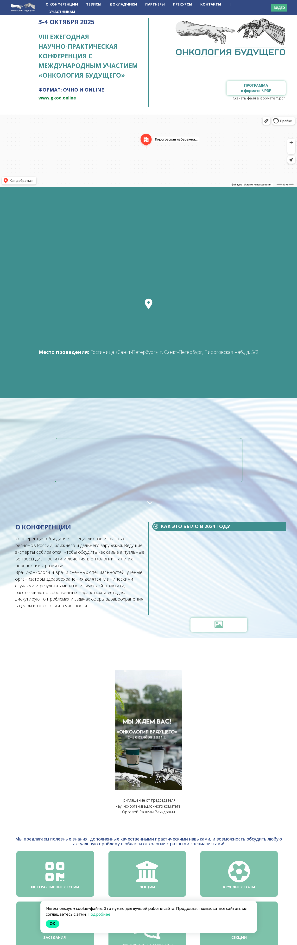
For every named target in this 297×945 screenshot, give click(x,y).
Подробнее (99, 914)
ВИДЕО (279, 8)
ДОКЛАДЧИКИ (123, 4)
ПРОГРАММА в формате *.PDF (256, 88)
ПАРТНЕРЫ (155, 4)
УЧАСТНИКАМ (62, 11)
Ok (53, 923)
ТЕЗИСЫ (94, 4)
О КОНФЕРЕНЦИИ (62, 4)
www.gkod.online (57, 98)
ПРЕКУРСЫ (183, 4)
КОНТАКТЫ (211, 4)
